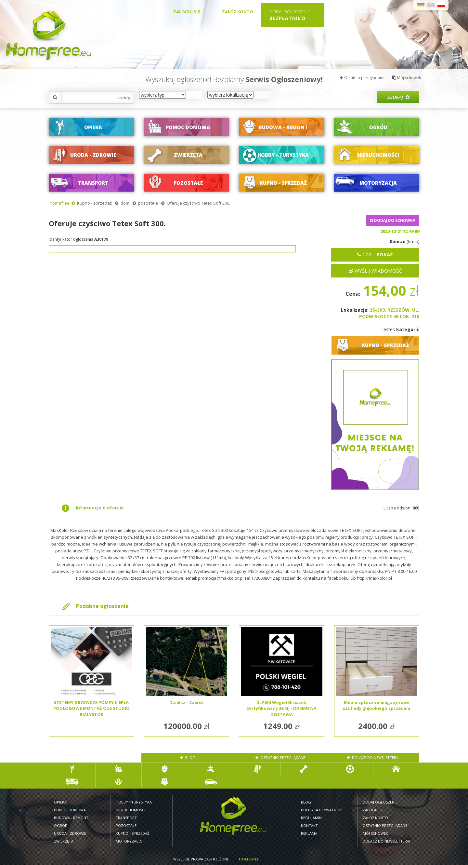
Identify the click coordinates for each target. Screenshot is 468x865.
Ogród (61, 825)
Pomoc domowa (70, 809)
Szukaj (398, 97)
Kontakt (309, 825)
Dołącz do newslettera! (373, 757)
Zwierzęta (63, 841)
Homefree (249, 859)
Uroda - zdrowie (70, 833)
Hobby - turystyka (134, 802)
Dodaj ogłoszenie (380, 802)
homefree (60, 203)
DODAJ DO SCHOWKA (392, 220)
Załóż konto (237, 12)
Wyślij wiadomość (375, 270)
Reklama (309, 833)
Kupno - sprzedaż (94, 203)
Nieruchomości (130, 809)
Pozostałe (126, 825)
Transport (126, 817)
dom (125, 203)
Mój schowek (406, 77)
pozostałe (148, 203)
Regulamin (311, 817)
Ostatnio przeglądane (362, 77)
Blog (187, 757)
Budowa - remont (71, 817)
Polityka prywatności (322, 809)
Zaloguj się (186, 12)
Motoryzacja (129, 841)
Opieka (60, 802)
